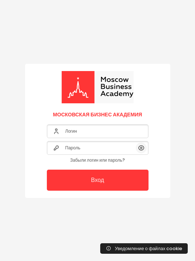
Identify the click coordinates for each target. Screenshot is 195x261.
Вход (97, 180)
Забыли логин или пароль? (97, 160)
